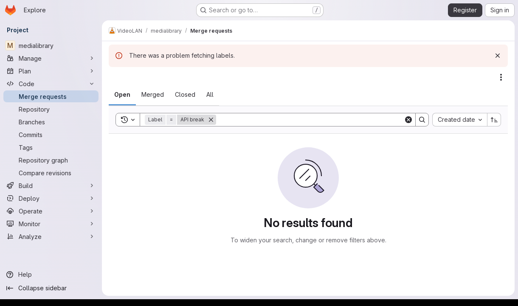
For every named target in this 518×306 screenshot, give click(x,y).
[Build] (51, 185)
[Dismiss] (498, 56)
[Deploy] (51, 198)
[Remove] (211, 120)
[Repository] (51, 109)
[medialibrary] (51, 45)
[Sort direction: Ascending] (494, 119)
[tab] (122, 94)
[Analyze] (51, 236)
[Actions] (501, 77)
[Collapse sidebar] (51, 288)
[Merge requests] (51, 96)
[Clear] (408, 120)
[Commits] (51, 134)
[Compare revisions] (51, 173)
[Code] (51, 84)
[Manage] (51, 58)
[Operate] (51, 211)
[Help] (51, 275)
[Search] (310, 120)
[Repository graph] (51, 160)
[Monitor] (51, 224)
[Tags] (51, 147)
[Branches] (51, 122)
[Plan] (51, 71)
